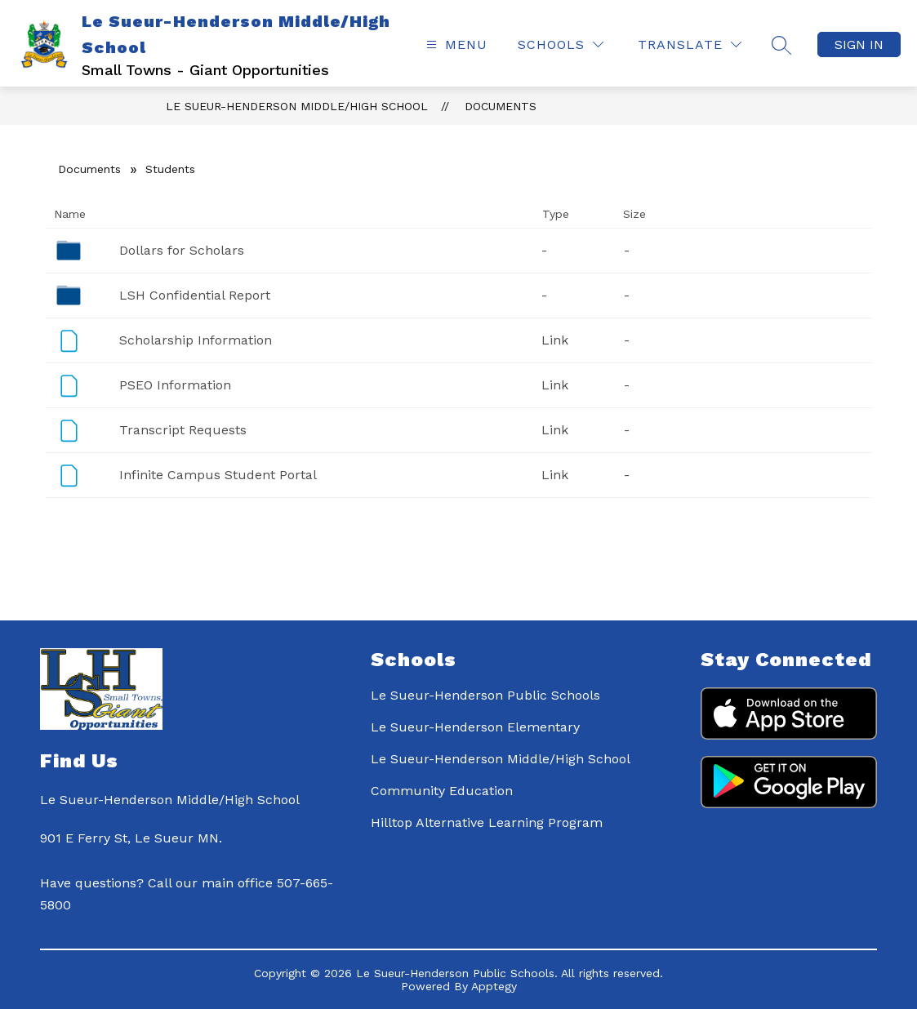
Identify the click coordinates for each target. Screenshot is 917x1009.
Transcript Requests (183, 430)
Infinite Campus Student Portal (218, 474)
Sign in (859, 44)
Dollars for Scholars (181, 250)
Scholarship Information (195, 340)
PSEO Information (175, 385)
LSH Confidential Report (194, 295)
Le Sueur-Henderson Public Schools (485, 695)
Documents (500, 106)
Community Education (442, 790)
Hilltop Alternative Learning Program (487, 822)
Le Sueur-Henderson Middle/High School (297, 106)
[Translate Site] (690, 44)
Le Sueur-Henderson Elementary (475, 727)
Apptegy (494, 986)
